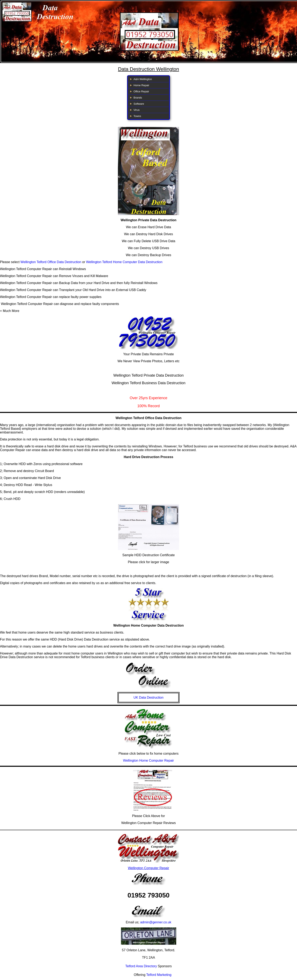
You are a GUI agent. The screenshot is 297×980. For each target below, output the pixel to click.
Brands (138, 97)
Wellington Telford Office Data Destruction (51, 262)
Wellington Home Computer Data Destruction (148, 625)
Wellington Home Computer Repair (148, 760)
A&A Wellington (143, 79)
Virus (136, 109)
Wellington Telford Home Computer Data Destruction (124, 262)
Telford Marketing (159, 975)
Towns (137, 116)
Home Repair (141, 85)
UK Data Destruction (148, 697)
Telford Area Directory (141, 966)
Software (139, 103)
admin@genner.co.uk (155, 922)
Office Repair (141, 91)
